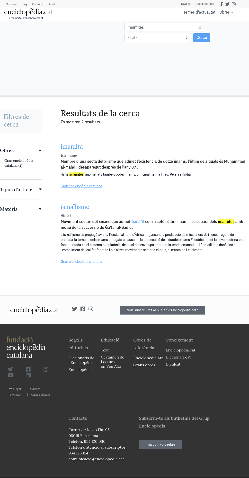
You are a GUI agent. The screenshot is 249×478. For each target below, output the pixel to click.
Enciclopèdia (80, 369)
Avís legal (15, 389)
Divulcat (186, 4)
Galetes (35, 389)
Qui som (11, 4)
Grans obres (144, 364)
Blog (24, 4)
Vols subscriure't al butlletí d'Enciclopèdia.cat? (162, 310)
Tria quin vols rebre (160, 444)
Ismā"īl (137, 221)
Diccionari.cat (205, 4)
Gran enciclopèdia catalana (81, 186)
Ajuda (52, 4)
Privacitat (15, 394)
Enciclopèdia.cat (180, 350)
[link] (21, 150)
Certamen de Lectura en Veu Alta (112, 362)
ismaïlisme (75, 207)
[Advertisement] (62, 58)
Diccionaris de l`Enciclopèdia (81, 360)
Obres (224, 12)
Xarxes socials (40, 394)
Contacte (38, 4)
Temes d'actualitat (199, 12)
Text (105, 350)
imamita (72, 146)
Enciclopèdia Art (148, 357)
